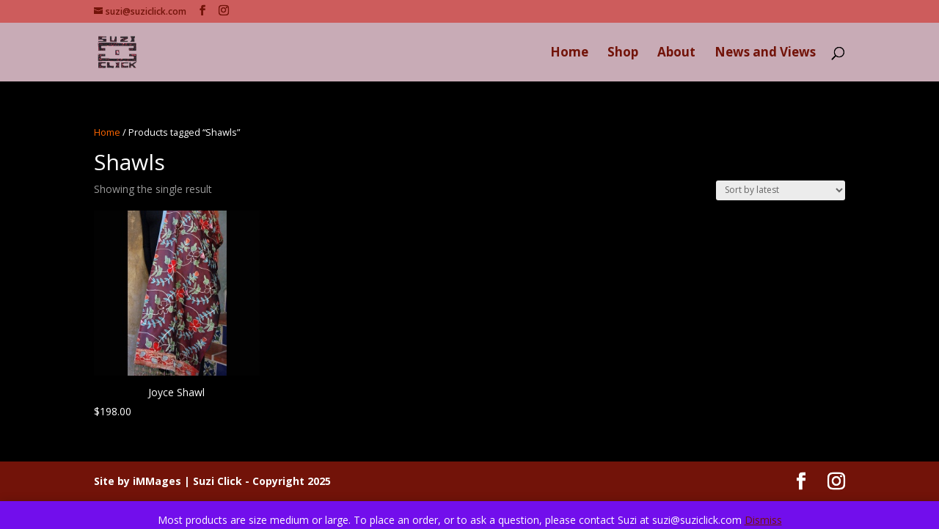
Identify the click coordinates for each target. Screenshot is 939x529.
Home (569, 53)
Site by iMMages (137, 481)
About (676, 53)
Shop (622, 53)
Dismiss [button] (763, 520)
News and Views (765, 53)
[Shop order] (780, 190)
